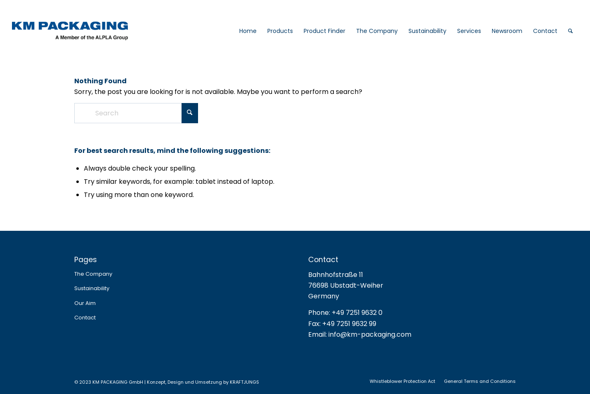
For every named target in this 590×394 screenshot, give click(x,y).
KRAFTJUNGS (244, 382)
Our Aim (85, 303)
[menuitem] (248, 31)
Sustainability (91, 288)
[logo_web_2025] (88, 31)
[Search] (570, 31)
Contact (85, 317)
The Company (93, 274)
